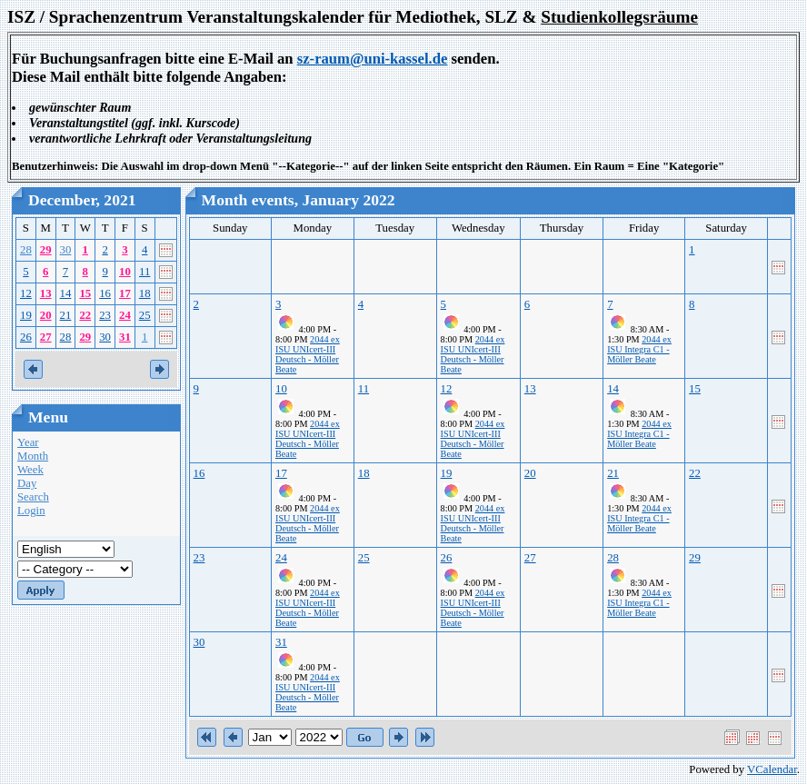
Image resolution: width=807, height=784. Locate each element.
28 (26, 249)
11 (144, 271)
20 (46, 315)
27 (46, 337)
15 (85, 293)
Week (30, 469)
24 (125, 315)
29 (46, 249)
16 (105, 293)
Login (31, 510)
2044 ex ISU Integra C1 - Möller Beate (639, 349)
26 (26, 337)
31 (125, 337)
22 (85, 315)
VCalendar (772, 769)
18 (145, 293)
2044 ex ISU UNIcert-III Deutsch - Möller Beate (307, 354)
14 (66, 293)
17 (125, 293)
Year (28, 442)
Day (26, 483)
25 (145, 315)
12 (26, 293)
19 (26, 315)
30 (66, 249)
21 (66, 315)
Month (32, 456)
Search (33, 497)
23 (105, 315)
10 (125, 271)
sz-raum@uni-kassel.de (372, 58)
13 (46, 293)
